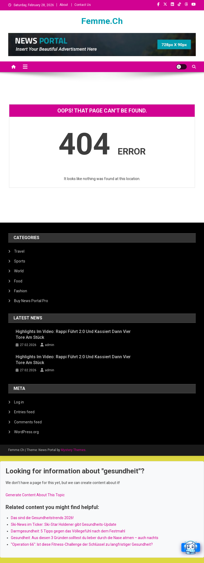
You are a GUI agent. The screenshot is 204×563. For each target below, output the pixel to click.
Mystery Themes (73, 450)
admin (49, 345)
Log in (19, 402)
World (19, 271)
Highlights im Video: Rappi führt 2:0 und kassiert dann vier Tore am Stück (73, 334)
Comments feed (28, 422)
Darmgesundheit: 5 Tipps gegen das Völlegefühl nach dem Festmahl (68, 531)
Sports (19, 261)
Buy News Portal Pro (31, 301)
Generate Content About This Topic (35, 495)
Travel (19, 251)
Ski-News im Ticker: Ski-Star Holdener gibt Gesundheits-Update (63, 524)
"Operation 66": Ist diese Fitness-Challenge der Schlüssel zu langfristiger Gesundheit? (82, 544)
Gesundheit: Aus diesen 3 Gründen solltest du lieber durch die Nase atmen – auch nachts (84, 538)
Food (18, 281)
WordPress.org (26, 432)
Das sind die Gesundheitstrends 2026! (42, 518)
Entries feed (24, 412)
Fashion (20, 291)
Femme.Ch (102, 21)
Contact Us (82, 5)
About (64, 5)
